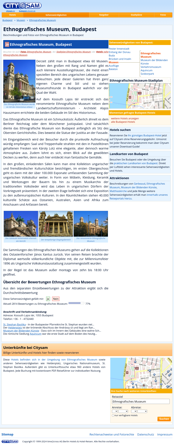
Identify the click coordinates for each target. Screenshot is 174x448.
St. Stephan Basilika (14, 324)
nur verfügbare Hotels (126, 415)
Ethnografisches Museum (36, 51)
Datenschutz (145, 434)
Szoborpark (147, 73)
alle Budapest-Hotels (123, 122)
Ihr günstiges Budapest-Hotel (144, 135)
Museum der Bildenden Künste (21, 330)
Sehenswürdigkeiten (56, 15)
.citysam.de (27, 11)
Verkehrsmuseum (151, 67)
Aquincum (35, 333)
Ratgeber (104, 14)
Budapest (7, 20)
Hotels (12, 14)
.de (10, 11)
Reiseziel (117, 397)
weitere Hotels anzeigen (125, 118)
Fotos (163, 14)
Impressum (165, 434)
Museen (21, 20)
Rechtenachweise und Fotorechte (111, 434)
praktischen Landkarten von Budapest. (136, 163)
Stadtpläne (136, 14)
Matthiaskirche (118, 191)
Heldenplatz (15, 327)
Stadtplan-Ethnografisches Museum (73, 51)
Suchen (164, 418)
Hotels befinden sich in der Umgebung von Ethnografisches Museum (54, 359)
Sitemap (7, 434)
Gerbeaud (139, 183)
